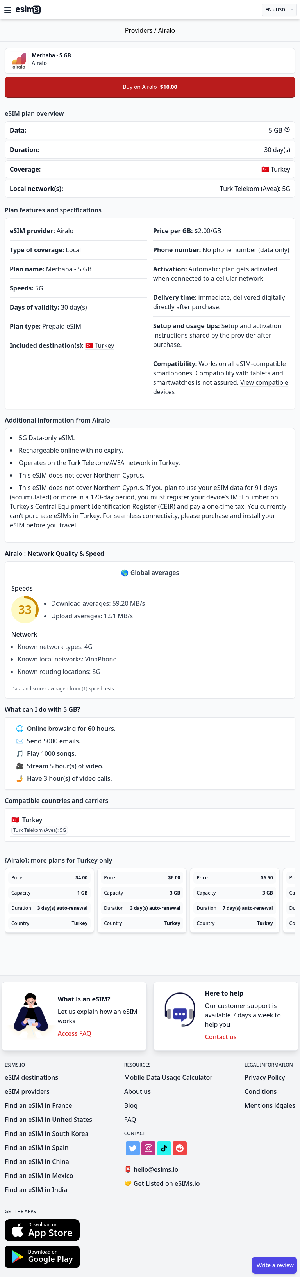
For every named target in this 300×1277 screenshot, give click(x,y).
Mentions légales (270, 1105)
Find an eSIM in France (38, 1105)
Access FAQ (74, 1033)
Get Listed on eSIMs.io (162, 1183)
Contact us (221, 1037)
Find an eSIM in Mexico (39, 1175)
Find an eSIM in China (37, 1161)
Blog (131, 1105)
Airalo (166, 30)
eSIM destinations (31, 1077)
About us (137, 1091)
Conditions (261, 1091)
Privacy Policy (265, 1077)
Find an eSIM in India (36, 1189)
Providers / (141, 30)
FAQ (130, 1119)
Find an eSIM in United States (48, 1119)
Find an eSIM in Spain (36, 1147)
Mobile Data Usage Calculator (168, 1077)
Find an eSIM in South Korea (47, 1133)
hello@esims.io (153, 1169)
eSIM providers (27, 1091)
